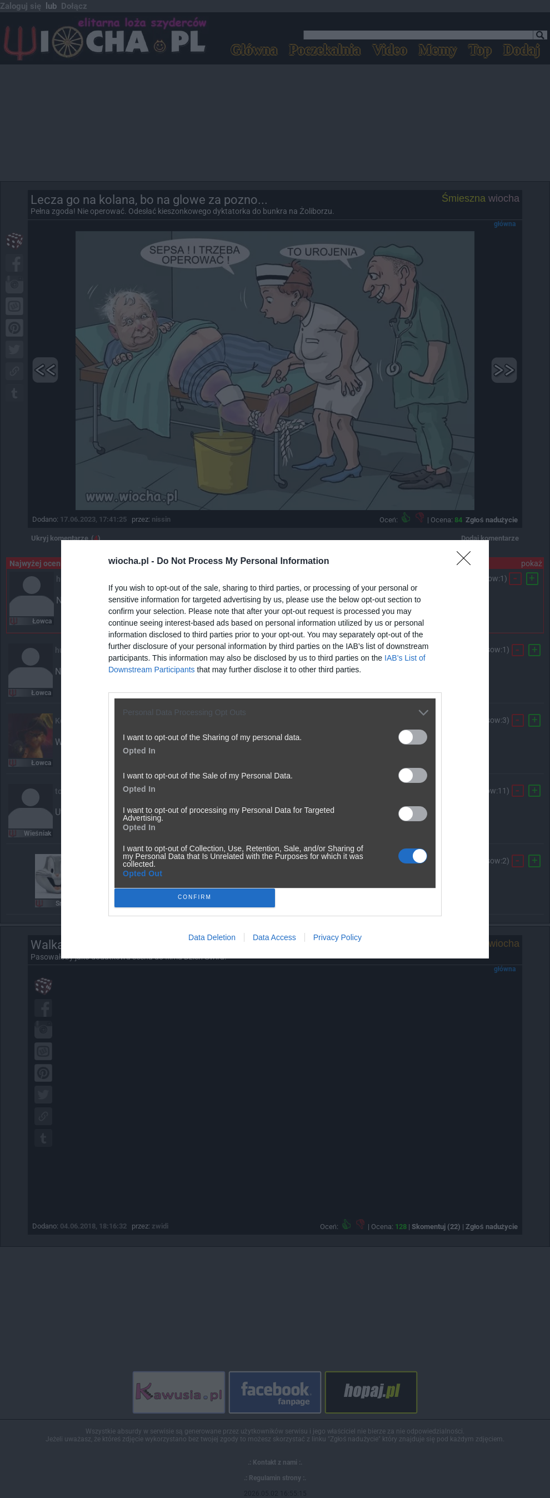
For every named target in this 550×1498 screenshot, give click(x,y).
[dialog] (275, 749)
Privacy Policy (337, 937)
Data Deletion (212, 937)
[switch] (412, 737)
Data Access (274, 937)
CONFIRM (195, 897)
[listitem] (275, 712)
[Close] (467, 561)
